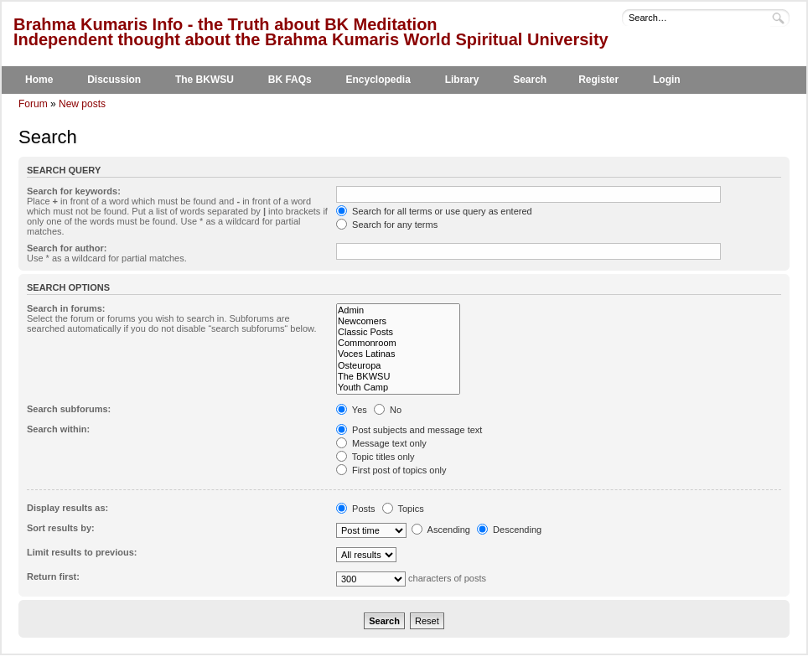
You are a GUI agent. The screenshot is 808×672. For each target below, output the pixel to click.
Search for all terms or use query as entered (434, 211)
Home (39, 79)
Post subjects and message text (409, 430)
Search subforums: (69, 409)
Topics (403, 509)
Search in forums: (66, 308)
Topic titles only (375, 457)
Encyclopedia (378, 79)
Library (462, 79)
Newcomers (398, 321)
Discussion (114, 79)
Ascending (441, 530)
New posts (82, 104)
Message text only (381, 443)
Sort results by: (61, 528)
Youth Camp (398, 387)
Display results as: (67, 508)
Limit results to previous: (82, 552)
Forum (33, 104)
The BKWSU (204, 79)
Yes (351, 410)
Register (598, 79)
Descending (509, 530)
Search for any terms (387, 225)
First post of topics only (391, 470)
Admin (398, 310)
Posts (356, 509)
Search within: (58, 429)
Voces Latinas (398, 354)
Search (529, 79)
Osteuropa (398, 365)
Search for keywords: (74, 191)
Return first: (53, 576)
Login (667, 79)
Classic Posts (398, 332)
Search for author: (66, 248)
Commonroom (398, 343)
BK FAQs (290, 79)
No (387, 410)
